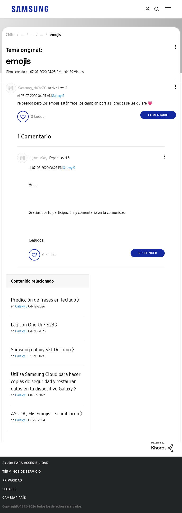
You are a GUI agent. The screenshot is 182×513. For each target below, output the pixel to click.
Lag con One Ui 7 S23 (32, 325)
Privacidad (12, 480)
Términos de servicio (21, 472)
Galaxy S (58, 96)
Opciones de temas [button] (167, 47)
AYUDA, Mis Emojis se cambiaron (45, 414)
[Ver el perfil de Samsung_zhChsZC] (32, 88)
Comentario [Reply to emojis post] (158, 115)
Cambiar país (14, 498)
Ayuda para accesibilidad (25, 463)
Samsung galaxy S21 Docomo (41, 350)
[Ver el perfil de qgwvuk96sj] (38, 158)
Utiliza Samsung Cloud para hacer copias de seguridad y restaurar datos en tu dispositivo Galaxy (45, 381)
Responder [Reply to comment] (147, 253)
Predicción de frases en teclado (43, 300)
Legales (9, 489)
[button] (167, 87)
